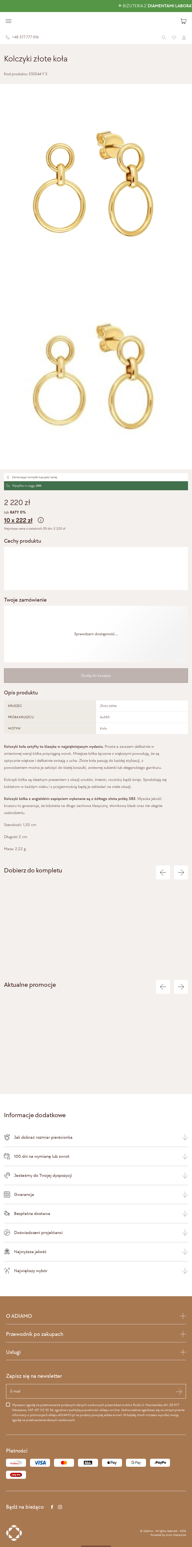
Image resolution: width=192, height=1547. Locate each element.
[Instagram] (60, 1507)
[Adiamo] (96, 21)
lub (96, 517)
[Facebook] (52, 1507)
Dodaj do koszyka (96, 675)
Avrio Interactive (176, 1535)
